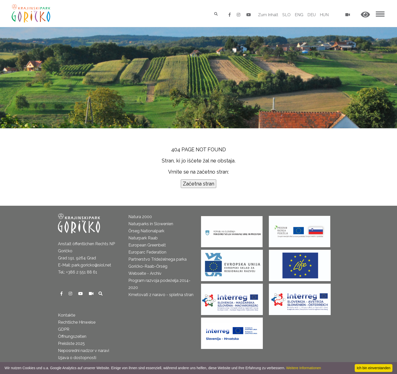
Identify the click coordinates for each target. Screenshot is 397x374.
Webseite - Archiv (145, 273)
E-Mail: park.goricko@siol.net (84, 265)
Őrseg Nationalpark (146, 230)
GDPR (63, 329)
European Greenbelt (147, 245)
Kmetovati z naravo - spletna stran (160, 294)
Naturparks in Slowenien (150, 223)
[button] (365, 15)
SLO (286, 14)
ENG (299, 14)
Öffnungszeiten (72, 336)
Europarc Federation (147, 252)
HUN (324, 14)
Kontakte (66, 315)
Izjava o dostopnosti (77, 357)
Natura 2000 (140, 216)
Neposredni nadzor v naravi (83, 350)
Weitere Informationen (303, 368)
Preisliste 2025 (71, 343)
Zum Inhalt (268, 14)
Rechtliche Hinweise (76, 322)
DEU (311, 14)
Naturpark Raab (143, 238)
